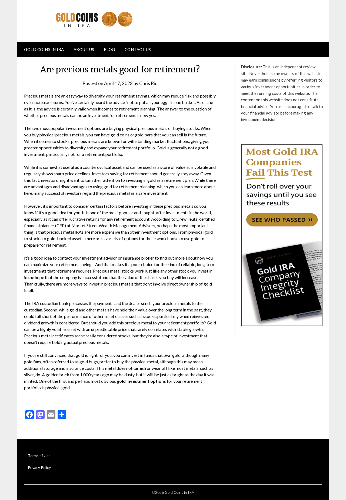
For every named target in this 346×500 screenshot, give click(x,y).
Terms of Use (39, 455)
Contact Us (138, 49)
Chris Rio (148, 83)
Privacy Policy (39, 467)
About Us (84, 49)
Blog (109, 49)
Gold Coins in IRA (44, 49)
